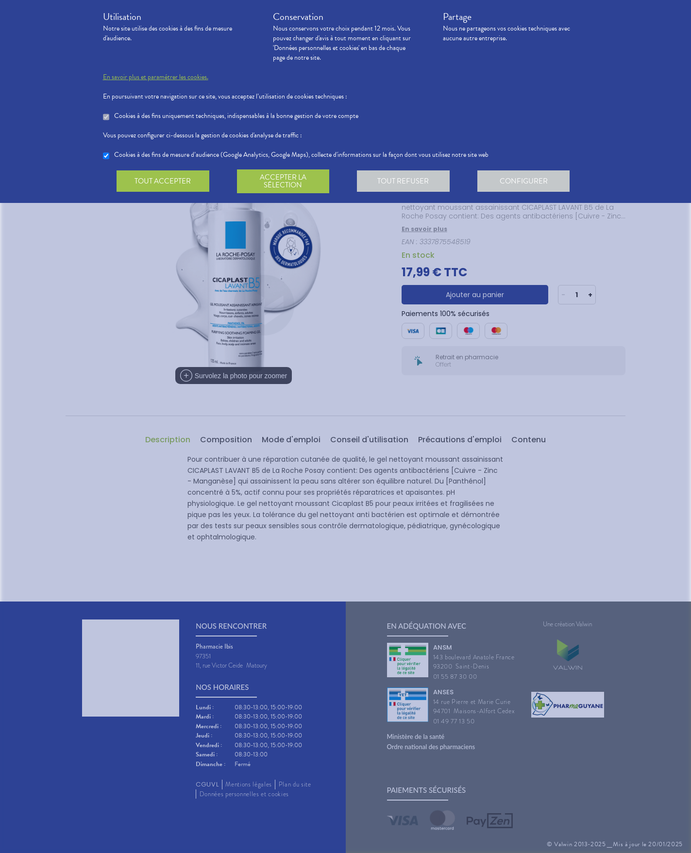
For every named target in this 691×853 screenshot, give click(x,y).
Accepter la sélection (285, 181)
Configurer (528, 181)
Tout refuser (406, 181)
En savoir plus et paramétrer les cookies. (155, 77)
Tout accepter (164, 181)
